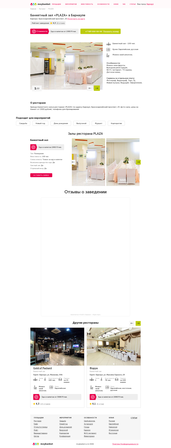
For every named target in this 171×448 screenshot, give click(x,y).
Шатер (36, 436)
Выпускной (81, 123)
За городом (88, 424)
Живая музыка (89, 436)
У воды (86, 427)
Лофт (36, 430)
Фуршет (98, 123)
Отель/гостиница (40, 427)
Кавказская (113, 427)
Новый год (40, 123)
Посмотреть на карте (76, 19)
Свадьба (23, 123)
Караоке (87, 430)
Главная (33, 9)
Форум (94, 368)
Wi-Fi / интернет (90, 433)
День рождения (61, 123)
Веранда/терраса (40, 433)
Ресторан (37, 421)
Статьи (133, 4)
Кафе (36, 424)
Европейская (114, 424)
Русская (112, 421)
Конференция (64, 436)
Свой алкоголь (89, 421)
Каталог (42, 9)
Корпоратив (116, 123)
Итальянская (114, 430)
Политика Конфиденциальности (125, 444)
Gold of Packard (42, 368)
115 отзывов (45, 404)
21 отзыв (100, 404)
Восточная (113, 433)
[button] (90, 88)
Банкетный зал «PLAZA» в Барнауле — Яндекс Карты (85, 314)
